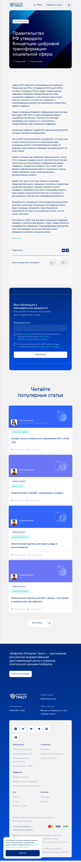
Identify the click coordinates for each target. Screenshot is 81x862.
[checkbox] (15, 334)
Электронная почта (22, 323)
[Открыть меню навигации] (69, 5)
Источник (16, 238)
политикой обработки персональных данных (39, 340)
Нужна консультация (21, 675)
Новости (24, 15)
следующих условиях (51, 347)
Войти (39, 5)
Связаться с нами (54, 5)
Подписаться (40, 355)
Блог (14, 15)
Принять (22, 853)
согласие (26, 334)
